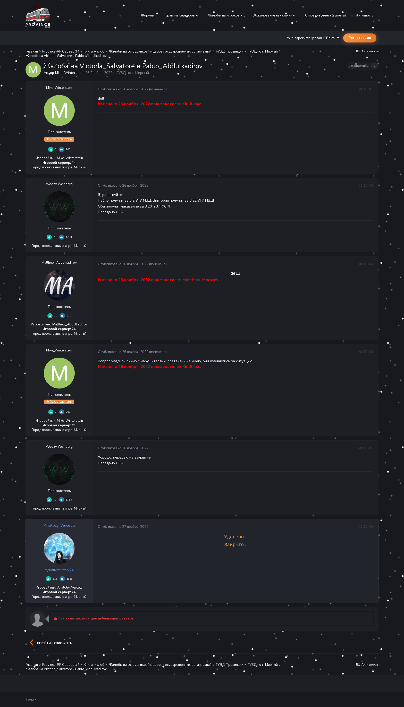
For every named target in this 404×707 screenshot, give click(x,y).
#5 (371, 448)
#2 (371, 185)
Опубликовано (123, 89)
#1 (371, 89)
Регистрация (360, 38)
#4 (371, 352)
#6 (371, 526)
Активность (364, 15)
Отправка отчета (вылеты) (325, 15)
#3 (371, 264)
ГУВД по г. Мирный (132, 72)
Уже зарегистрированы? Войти (313, 38)
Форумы (147, 15)
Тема (31, 699)
